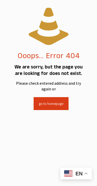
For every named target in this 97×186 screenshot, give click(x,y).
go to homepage (51, 103)
